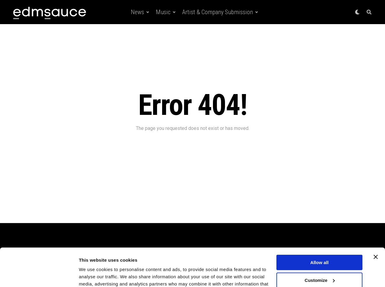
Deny (319, 265)
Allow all (319, 229)
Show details (93, 275)
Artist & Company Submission (217, 12)
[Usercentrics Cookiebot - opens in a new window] (39, 275)
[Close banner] (376, 224)
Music (163, 12)
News (137, 12)
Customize (320, 247)
